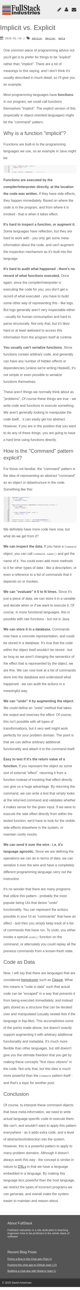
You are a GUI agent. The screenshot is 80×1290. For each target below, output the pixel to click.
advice (37, 38)
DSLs (22, 1169)
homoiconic (29, 983)
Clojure (57, 983)
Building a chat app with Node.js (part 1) (31, 1273)
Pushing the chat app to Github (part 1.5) (32, 1267)
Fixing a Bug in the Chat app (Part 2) (29, 1262)
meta (61, 38)
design (50, 38)
